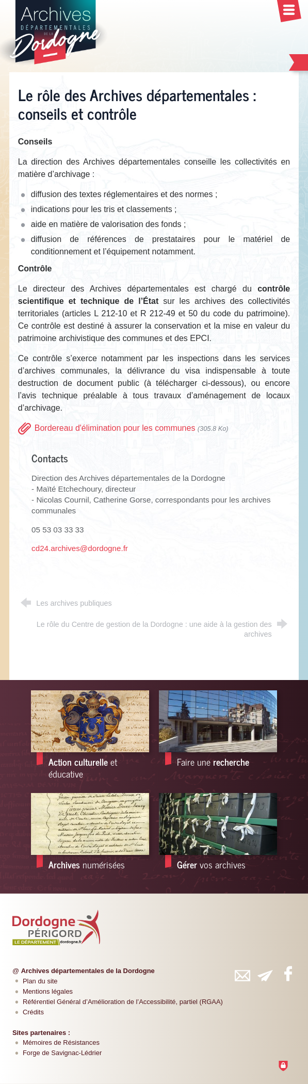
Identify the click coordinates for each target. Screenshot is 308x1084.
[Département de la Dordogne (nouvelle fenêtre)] (56, 927)
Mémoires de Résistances (61, 1042)
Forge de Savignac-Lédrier (62, 1053)
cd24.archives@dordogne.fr (79, 548)
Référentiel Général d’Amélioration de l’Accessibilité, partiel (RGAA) (123, 1002)
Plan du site (40, 981)
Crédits (33, 1012)
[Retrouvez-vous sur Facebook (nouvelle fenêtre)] (288, 973)
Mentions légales (48, 991)
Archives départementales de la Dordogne (88, 971)
